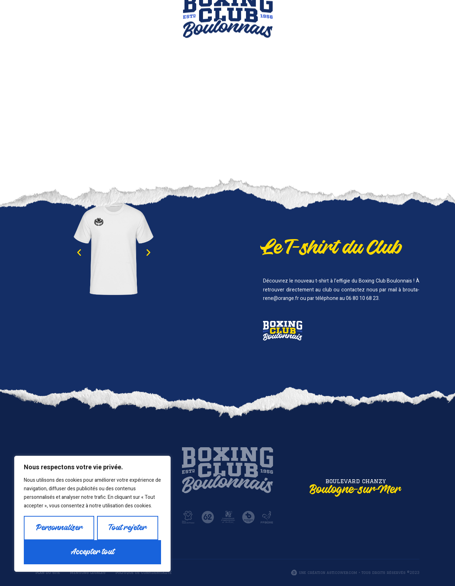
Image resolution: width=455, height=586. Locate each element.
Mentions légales (88, 572)
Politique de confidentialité (144, 572)
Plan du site (48, 572)
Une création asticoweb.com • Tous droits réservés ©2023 (359, 572)
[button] (79, 252)
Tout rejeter (127, 528)
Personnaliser (59, 528)
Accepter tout (92, 552)
